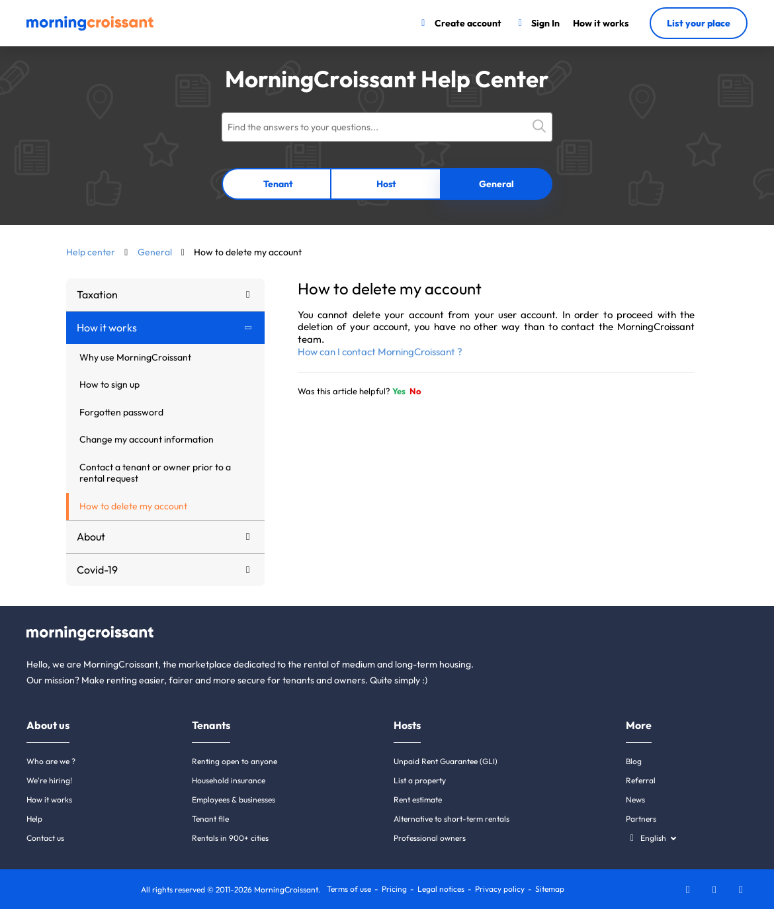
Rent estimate (418, 799)
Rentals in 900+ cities (230, 838)
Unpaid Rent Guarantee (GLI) (445, 761)
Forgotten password (121, 412)
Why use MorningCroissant (135, 357)
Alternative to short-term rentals (451, 819)
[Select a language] (650, 838)
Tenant (278, 184)
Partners (641, 819)
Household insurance (228, 780)
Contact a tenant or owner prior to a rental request (155, 473)
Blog (634, 761)
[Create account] (459, 23)
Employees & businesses (233, 799)
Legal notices (440, 889)
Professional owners (430, 838)
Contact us (45, 838)
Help (34, 819)
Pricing (394, 889)
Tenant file (210, 819)
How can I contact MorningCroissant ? (380, 351)
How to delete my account (133, 506)
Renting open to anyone (234, 761)
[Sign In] (537, 23)
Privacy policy (500, 889)
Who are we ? (50, 761)
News (635, 799)
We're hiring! (49, 780)
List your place (698, 23)
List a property (420, 780)
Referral (641, 780)
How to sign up (109, 384)
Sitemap (549, 889)
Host (386, 184)
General (496, 184)
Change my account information (146, 439)
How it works (49, 799)
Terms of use (349, 889)
